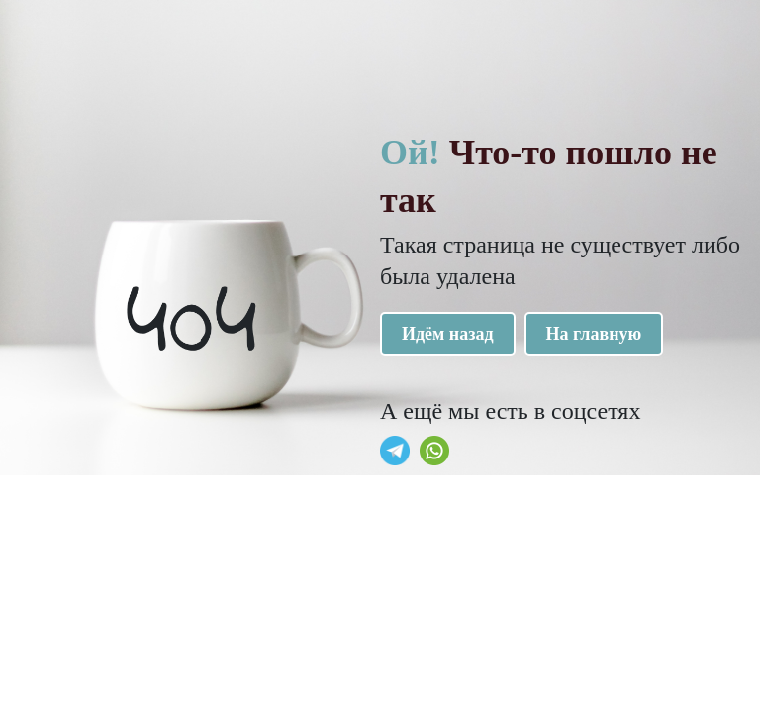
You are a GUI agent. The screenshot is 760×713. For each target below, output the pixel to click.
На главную (594, 334)
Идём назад (448, 334)
